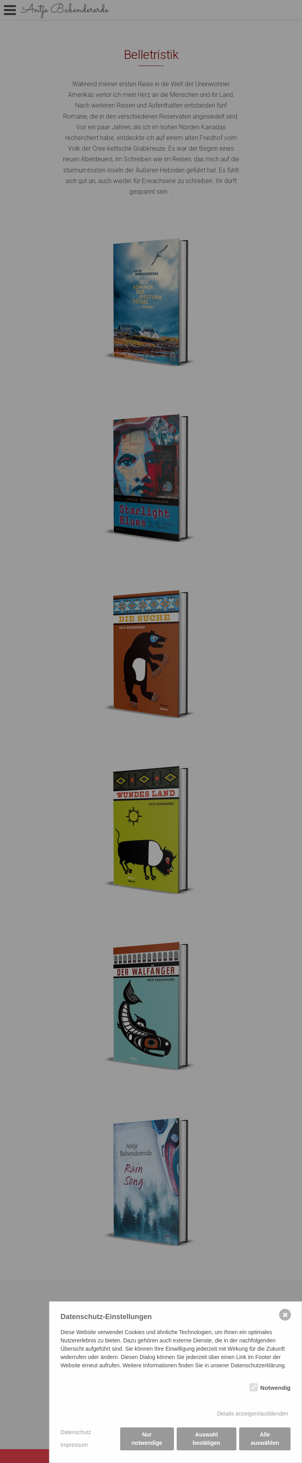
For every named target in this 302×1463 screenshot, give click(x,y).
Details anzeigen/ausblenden (252, 1413)
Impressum (74, 1445)
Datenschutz (75, 1432)
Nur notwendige (147, 1438)
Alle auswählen (265, 1438)
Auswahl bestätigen (206, 1438)
